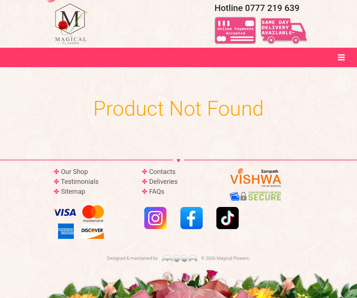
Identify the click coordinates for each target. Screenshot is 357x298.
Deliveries (163, 181)
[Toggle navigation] (341, 57)
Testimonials (80, 181)
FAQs (157, 191)
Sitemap (73, 191)
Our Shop (74, 171)
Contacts (162, 171)
